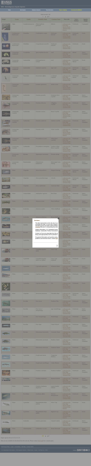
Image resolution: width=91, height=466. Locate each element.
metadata (37, 227)
